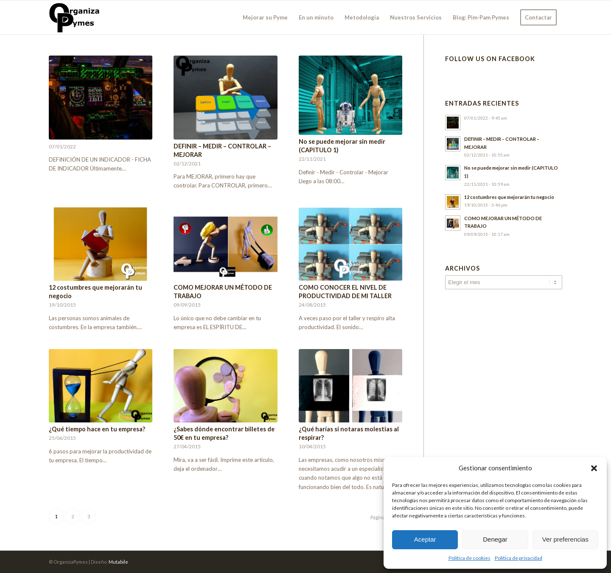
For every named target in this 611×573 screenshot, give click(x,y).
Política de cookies (469, 558)
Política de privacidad (518, 558)
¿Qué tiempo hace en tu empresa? (97, 429)
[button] (594, 468)
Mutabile (118, 562)
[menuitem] (265, 17)
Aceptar (425, 539)
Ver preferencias (565, 539)
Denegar (495, 539)
